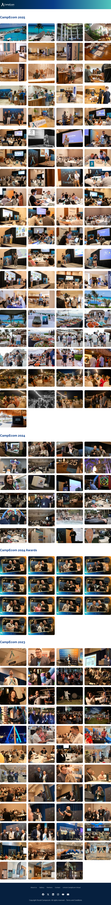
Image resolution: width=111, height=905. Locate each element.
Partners (49, 887)
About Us (34, 887)
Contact (57, 887)
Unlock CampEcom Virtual (72, 887)
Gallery (41, 887)
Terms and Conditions (74, 900)
